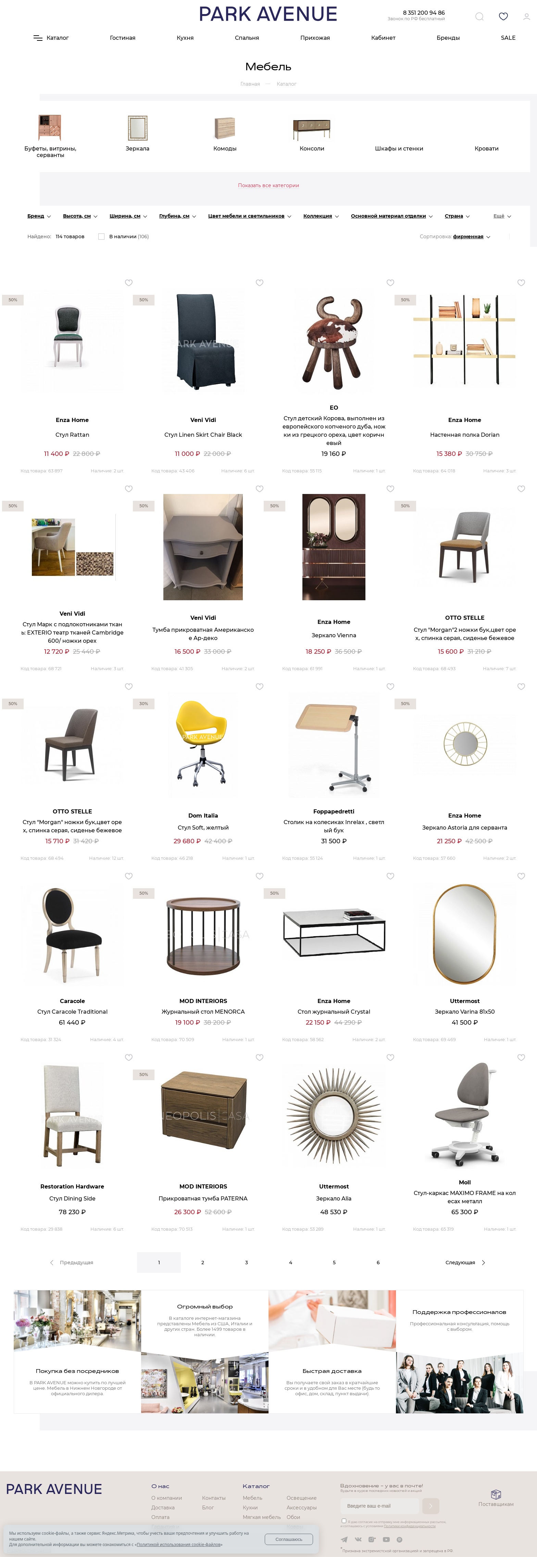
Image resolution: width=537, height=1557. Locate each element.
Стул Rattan (72, 435)
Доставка (163, 1508)
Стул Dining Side (72, 1198)
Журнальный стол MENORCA (203, 1012)
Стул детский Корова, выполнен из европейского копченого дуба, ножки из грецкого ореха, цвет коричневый (334, 430)
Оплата (160, 1517)
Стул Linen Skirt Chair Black (203, 435)
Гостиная (123, 38)
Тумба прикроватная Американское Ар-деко (203, 634)
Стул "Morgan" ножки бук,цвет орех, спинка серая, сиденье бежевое (72, 826)
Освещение (302, 1498)
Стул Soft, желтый (203, 827)
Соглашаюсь (288, 1539)
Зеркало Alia (334, 1198)
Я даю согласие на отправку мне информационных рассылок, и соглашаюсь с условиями (393, 1524)
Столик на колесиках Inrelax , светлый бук (334, 826)
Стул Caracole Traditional (72, 1012)
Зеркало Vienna (334, 635)
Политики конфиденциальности (410, 1526)
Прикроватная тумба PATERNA (203, 1198)
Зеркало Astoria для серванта (464, 827)
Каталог (256, 1486)
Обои (293, 1517)
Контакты (214, 1498)
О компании (166, 1498)
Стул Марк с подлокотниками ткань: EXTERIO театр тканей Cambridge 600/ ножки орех (72, 632)
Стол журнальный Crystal (334, 1012)
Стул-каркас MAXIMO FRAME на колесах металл (465, 1197)
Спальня (247, 38)
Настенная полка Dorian (465, 435)
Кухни (250, 1508)
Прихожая (315, 38)
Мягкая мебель (262, 1517)
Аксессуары (302, 1508)
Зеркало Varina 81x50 (465, 1012)
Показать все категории (268, 185)
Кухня (185, 38)
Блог (208, 1508)
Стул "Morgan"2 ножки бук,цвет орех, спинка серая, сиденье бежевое (465, 634)
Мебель (252, 1498)
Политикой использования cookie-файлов (178, 1544)
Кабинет (383, 38)
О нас (160, 1486)
